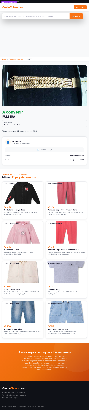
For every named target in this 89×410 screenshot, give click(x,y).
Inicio (4, 59)
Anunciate (80, 7)
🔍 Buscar (76, 16)
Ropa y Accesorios (16, 59)
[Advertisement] (44, 39)
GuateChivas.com (13, 7)
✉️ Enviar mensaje (44, 150)
